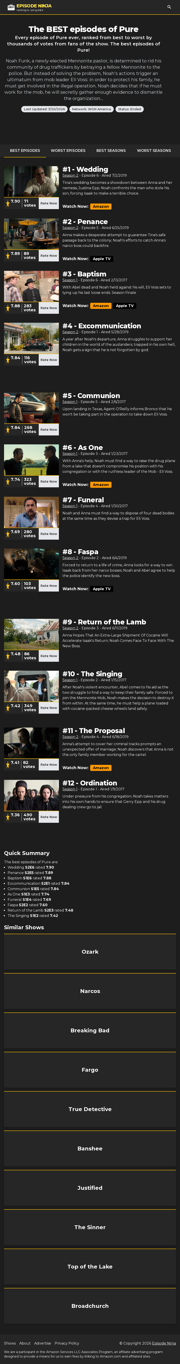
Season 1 (69, 280)
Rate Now (49, 203)
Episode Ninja (164, 1343)
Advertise (42, 1343)
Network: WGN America (91, 109)
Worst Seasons (154, 150)
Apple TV (102, 259)
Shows (10, 1343)
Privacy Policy (67, 1343)
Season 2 (70, 175)
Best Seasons (111, 150)
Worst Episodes (68, 150)
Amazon (101, 206)
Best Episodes (25, 150)
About (25, 1343)
